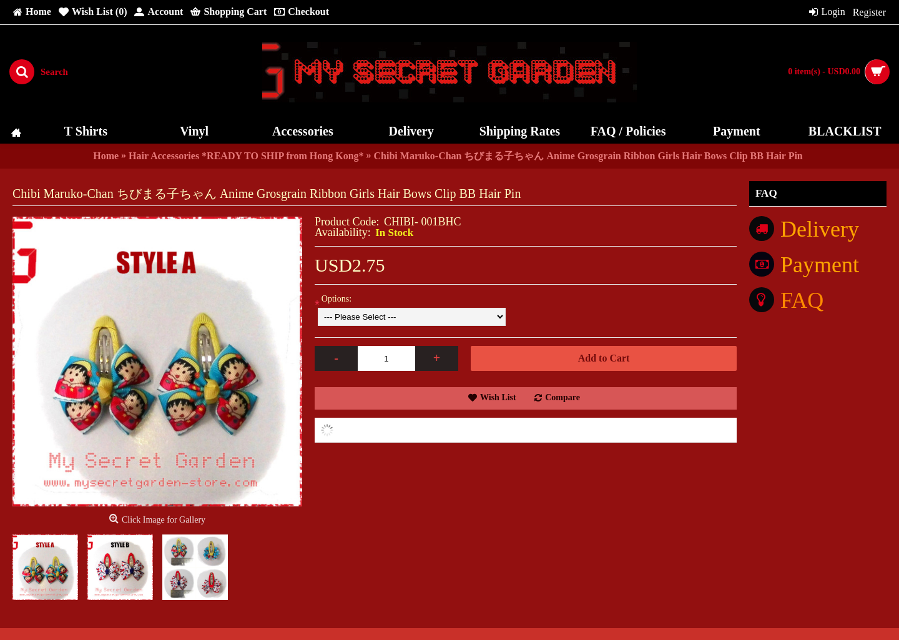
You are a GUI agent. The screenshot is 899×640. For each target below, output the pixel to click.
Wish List (498, 397)
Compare (562, 397)
